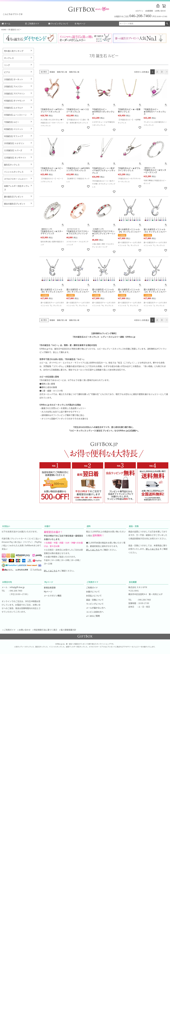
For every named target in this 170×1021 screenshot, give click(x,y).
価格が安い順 (62, 72)
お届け (47, 526)
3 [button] (161, 71)
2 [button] (157, 71)
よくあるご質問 (93, 615)
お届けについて (93, 591)
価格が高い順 (74, 72)
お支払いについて (94, 595)
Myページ (79, 23)
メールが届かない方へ (96, 607)
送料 (89, 526)
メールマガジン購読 (52, 595)
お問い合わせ (161, 11)
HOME (3, 29)
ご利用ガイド (32, 23)
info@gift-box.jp (17, 587)
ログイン (140, 11)
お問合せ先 (7, 582)
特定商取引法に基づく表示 (46, 630)
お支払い (6, 526)
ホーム (6, 23)
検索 (167, 24)
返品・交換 (134, 526)
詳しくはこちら (51, 570)
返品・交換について (95, 599)
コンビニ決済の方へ (95, 611)
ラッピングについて (58, 23)
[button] (166, 71)
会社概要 (133, 582)
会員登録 (149, 11)
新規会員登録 (50, 587)
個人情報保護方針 (69, 630)
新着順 (52, 72)
